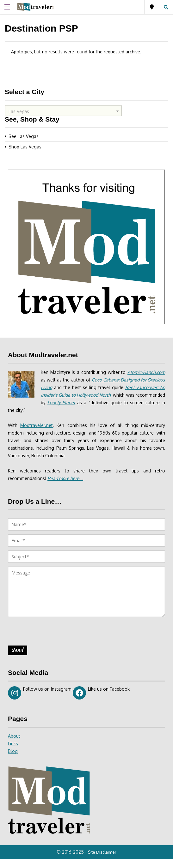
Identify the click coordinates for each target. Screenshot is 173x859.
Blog (13, 751)
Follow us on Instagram (39, 693)
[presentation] (56, 633)
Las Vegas (152, 7)
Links (13, 743)
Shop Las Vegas (25, 146)
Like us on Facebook (101, 693)
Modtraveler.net (36, 425)
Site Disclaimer (102, 852)
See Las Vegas (24, 136)
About (14, 736)
